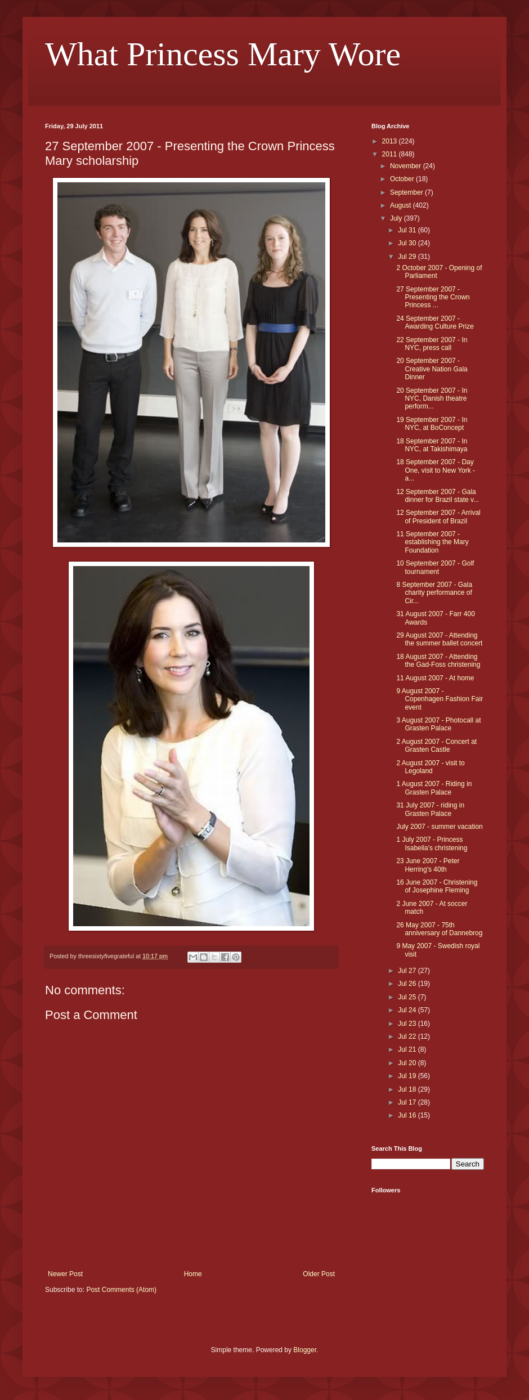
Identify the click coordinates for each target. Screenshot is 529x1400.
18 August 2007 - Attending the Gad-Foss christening (438, 660)
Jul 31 (408, 230)
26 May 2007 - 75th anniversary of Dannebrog (439, 929)
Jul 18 (408, 1089)
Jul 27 (408, 971)
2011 (390, 154)
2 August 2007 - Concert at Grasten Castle (436, 745)
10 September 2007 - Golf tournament (435, 567)
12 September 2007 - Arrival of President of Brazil (438, 516)
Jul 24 (408, 1010)
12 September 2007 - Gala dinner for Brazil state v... (437, 496)
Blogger (304, 1350)
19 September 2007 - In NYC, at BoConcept (431, 424)
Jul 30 (408, 243)
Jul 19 (408, 1076)
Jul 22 (408, 1036)
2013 (390, 141)
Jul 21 (408, 1049)
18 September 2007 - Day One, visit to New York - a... (435, 470)
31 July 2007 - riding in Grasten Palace (430, 809)
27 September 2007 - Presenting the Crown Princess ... (432, 297)
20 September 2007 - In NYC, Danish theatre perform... (431, 399)
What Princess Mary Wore (223, 54)
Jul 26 (408, 984)
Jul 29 (408, 257)
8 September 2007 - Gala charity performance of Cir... (434, 593)
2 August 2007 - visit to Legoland (430, 767)
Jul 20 (408, 1063)
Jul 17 (408, 1102)
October (403, 179)
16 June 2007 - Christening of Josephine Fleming (436, 886)
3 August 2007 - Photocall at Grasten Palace (438, 724)
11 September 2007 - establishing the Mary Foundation (432, 542)
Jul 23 (408, 1023)
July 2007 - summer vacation (439, 827)
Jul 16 (408, 1115)
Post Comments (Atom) (121, 1290)
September (407, 192)
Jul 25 (408, 997)
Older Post (319, 1274)
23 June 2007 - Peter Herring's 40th (427, 865)
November (406, 166)
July (397, 218)
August (401, 205)
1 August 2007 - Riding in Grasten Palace (434, 788)
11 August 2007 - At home (435, 678)
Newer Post (65, 1274)
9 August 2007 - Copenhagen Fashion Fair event (439, 699)
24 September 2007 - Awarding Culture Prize (435, 322)
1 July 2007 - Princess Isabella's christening (431, 843)
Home (193, 1274)
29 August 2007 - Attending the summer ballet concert (439, 639)
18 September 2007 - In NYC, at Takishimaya (431, 445)
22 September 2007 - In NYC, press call (431, 344)
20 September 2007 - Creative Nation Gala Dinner (431, 369)
